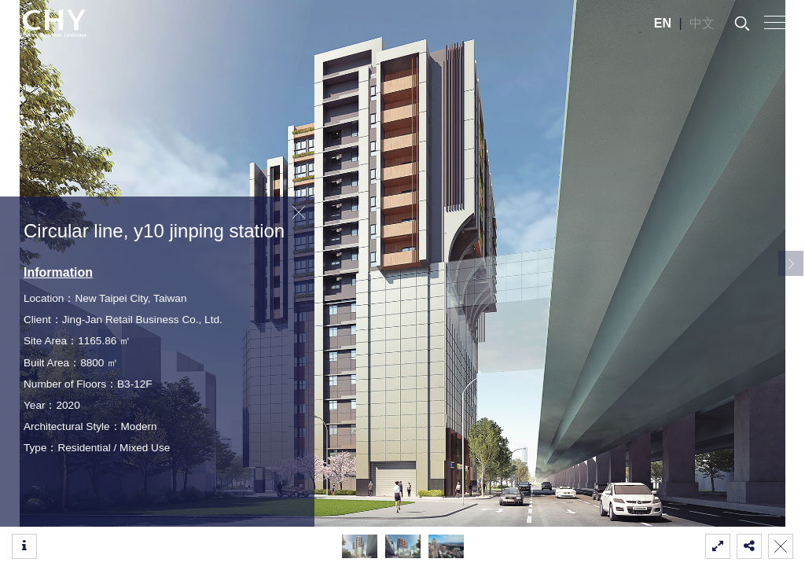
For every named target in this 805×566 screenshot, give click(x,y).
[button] (790, 263)
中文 (702, 23)
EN (662, 23)
